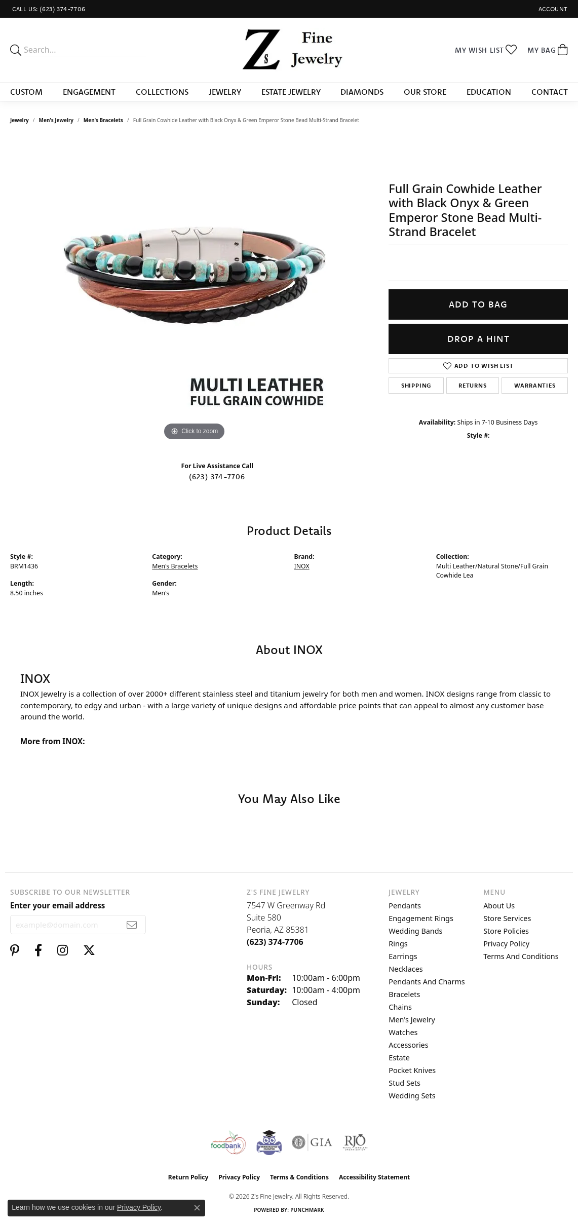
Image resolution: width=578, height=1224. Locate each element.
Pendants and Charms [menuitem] (427, 981)
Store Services (507, 918)
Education (489, 92)
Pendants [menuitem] (405, 905)
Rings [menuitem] (398, 943)
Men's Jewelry (56, 120)
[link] (48, 9)
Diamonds (361, 92)
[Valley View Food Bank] (228, 1142)
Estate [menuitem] (399, 1057)
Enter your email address (57, 905)
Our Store (425, 92)
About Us (499, 905)
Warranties (535, 385)
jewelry (19, 120)
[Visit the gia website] (312, 1142)
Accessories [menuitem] (408, 1045)
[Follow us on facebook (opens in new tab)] (38, 950)
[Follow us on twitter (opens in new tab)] (89, 950)
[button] (552, 9)
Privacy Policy (506, 943)
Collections (162, 92)
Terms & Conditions (299, 1177)
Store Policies (506, 931)
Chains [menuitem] (400, 1007)
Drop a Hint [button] (478, 339)
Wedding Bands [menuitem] (415, 931)
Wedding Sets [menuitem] (412, 1095)
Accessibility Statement (374, 1177)
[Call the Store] (275, 941)
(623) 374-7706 (217, 476)
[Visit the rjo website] (355, 1142)
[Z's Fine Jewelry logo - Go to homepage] (288, 50)
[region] (194, 291)
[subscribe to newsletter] (132, 924)
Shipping (416, 385)
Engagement (89, 92)
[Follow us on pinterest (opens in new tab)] (14, 950)
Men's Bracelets (103, 120)
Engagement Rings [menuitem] (421, 918)
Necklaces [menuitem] (405, 969)
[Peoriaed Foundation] (269, 1142)
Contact (549, 92)
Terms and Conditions (520, 956)
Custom (26, 92)
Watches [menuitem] (403, 1032)
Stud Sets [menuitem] (404, 1083)
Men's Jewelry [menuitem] (412, 1019)
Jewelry (225, 92)
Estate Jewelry (291, 92)
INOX (302, 566)
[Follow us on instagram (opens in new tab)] (62, 950)
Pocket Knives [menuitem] (412, 1070)
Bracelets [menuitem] (404, 994)
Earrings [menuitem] (403, 956)
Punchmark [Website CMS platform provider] (307, 1209)
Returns (472, 385)
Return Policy (188, 1177)
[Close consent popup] (197, 1208)
